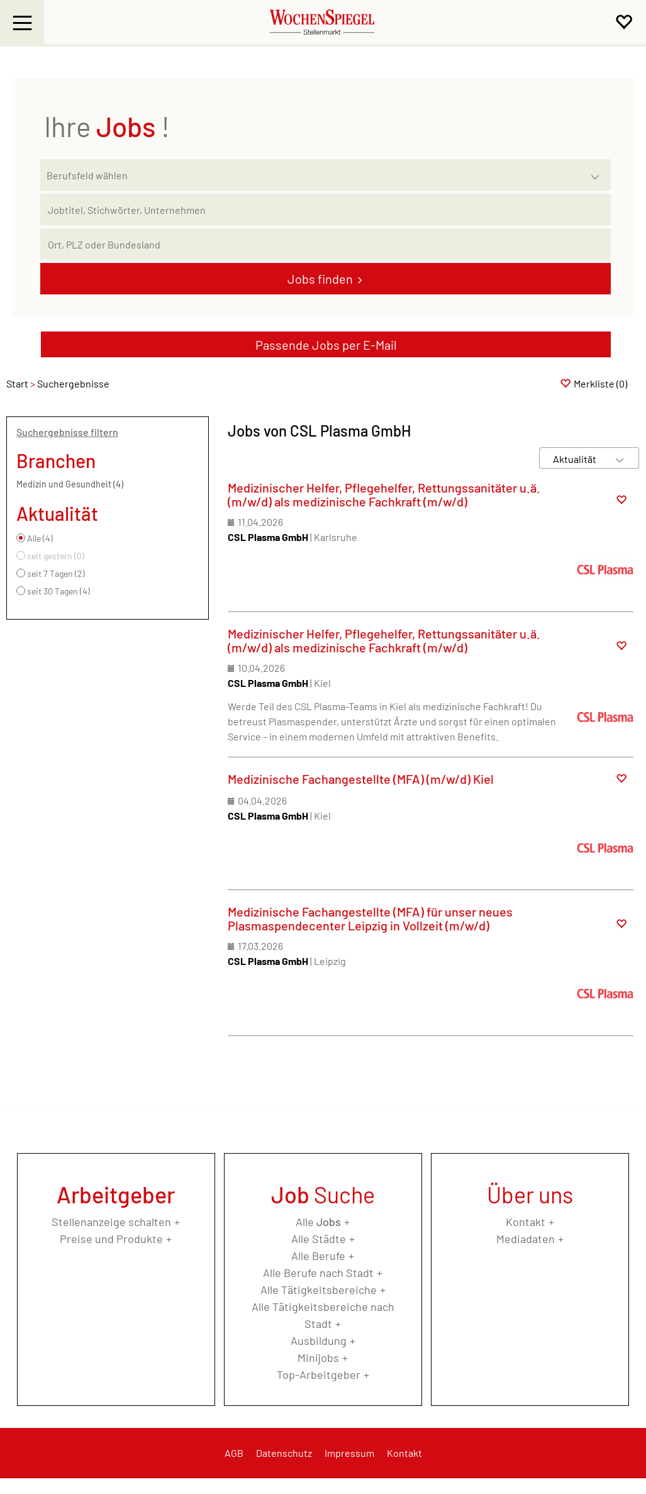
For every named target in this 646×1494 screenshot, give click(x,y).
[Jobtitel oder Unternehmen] (325, 209)
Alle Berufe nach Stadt (318, 1272)
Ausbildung (319, 1340)
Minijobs (318, 1357)
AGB (234, 1453)
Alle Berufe (318, 1256)
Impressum (349, 1453)
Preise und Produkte (111, 1239)
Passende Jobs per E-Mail (326, 344)
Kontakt (525, 1222)
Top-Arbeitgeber (318, 1374)
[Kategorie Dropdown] (598, 171)
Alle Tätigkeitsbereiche (318, 1289)
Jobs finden (320, 278)
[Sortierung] (577, 459)
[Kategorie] (313, 175)
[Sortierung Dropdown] (619, 459)
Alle (318, 1222)
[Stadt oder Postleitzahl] (325, 244)
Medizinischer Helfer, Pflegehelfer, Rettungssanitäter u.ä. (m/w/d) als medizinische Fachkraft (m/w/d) (384, 494)
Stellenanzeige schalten (111, 1222)
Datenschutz (284, 1453)
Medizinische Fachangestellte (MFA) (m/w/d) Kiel (361, 778)
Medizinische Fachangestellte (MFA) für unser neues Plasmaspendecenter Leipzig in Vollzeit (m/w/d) (370, 918)
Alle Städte (318, 1239)
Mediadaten (525, 1239)
